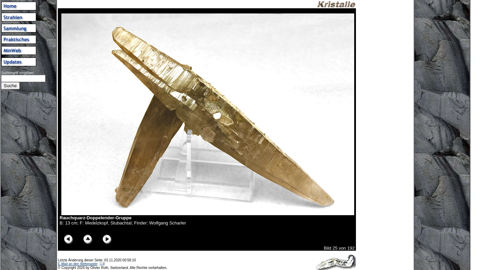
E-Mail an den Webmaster (78, 264)
